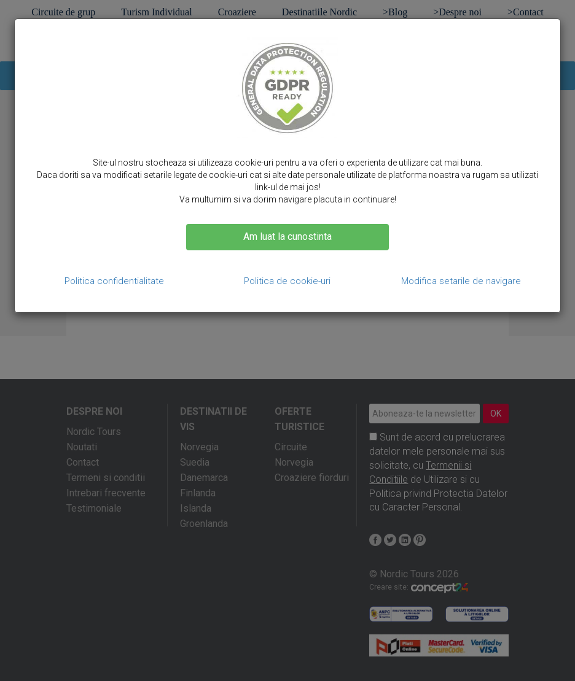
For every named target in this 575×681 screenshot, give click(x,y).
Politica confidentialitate (114, 281)
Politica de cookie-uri (287, 281)
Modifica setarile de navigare (461, 281)
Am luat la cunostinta (287, 236)
